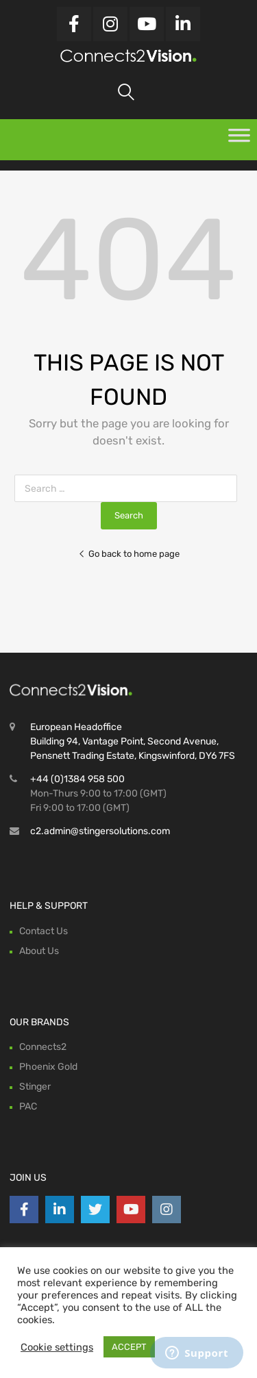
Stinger (35, 1086)
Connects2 (42, 1047)
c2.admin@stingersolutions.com (100, 831)
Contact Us (43, 931)
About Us (39, 951)
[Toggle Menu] (239, 140)
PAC (28, 1106)
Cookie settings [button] (57, 1347)
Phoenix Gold (48, 1067)
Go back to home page (129, 554)
